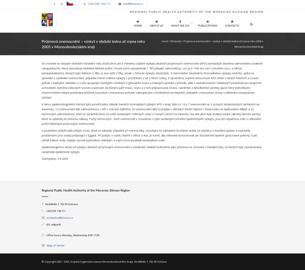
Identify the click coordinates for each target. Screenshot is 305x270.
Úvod (165, 41)
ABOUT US (156, 23)
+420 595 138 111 (99, 4)
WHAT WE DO (180, 23)
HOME (138, 23)
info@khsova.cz (133, 4)
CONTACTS (232, 23)
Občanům (175, 41)
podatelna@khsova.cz (60, 217)
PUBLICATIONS (207, 23)
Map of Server (56, 245)
